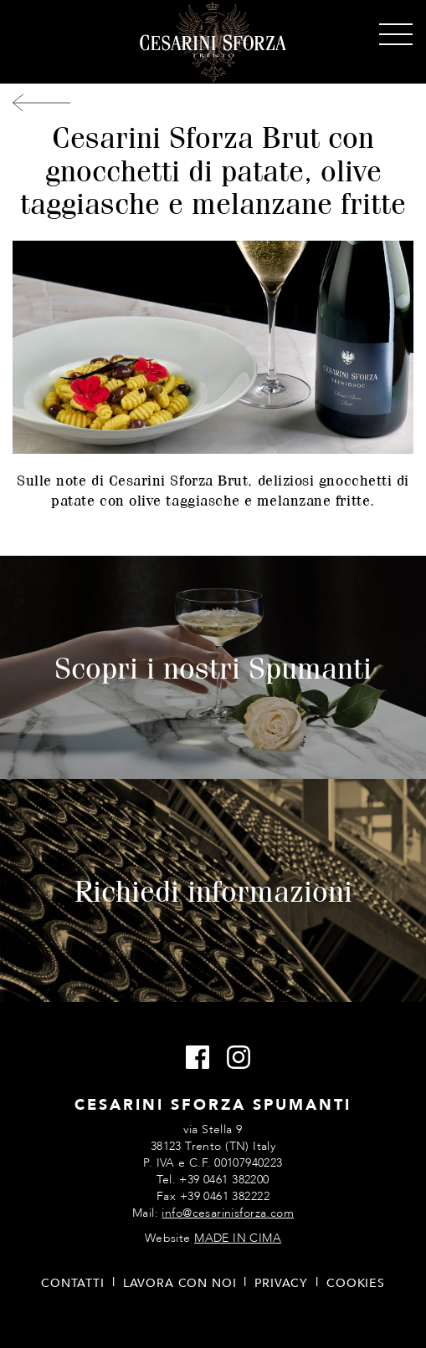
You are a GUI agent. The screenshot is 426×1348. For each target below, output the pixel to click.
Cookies (355, 1283)
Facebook (193, 1058)
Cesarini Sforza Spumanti (213, 42)
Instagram (234, 1058)
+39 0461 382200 (224, 1180)
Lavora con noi (180, 1283)
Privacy (281, 1283)
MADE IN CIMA (237, 1238)
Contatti (73, 1283)
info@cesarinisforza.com (228, 1213)
